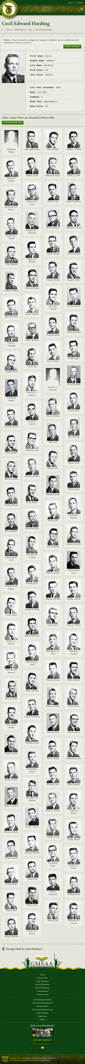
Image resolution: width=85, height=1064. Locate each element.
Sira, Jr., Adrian (32, 826)
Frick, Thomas (53, 361)
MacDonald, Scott (32, 635)
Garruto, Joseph (73, 384)
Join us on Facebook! (42, 1025)
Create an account (22, 42)
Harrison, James (11, 479)
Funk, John (32, 366)
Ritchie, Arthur (11, 779)
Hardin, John (52, 468)
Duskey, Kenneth (73, 332)
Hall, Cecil (53, 442)
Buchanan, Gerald (73, 227)
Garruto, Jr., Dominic (53, 388)
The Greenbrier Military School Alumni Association (38, 1058)
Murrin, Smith (11, 698)
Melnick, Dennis (53, 680)
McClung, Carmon (73, 652)
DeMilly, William (11, 290)
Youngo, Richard (11, 936)
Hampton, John (32, 450)
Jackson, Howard (74, 544)
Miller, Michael (32, 690)
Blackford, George (11, 179)
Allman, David (32, 175)
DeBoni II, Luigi (32, 288)
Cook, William (11, 264)
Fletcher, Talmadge (11, 344)
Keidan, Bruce (32, 583)
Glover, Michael (53, 416)
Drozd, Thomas (32, 314)
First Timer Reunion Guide (42, 1009)
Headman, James (53, 494)
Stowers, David (11, 858)
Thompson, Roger (53, 864)
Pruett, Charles (11, 753)
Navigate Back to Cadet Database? (22, 948)
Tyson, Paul (32, 879)
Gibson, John (73, 410)
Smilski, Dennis (53, 836)
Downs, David (74, 306)
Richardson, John (73, 758)
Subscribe (42, 1048)
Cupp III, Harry (73, 280)
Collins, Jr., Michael (32, 260)
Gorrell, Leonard (11, 426)
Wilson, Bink (32, 905)
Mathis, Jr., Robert (11, 642)
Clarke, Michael (73, 253)
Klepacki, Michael (52, 599)
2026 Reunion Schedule (42, 1000)
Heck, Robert (32, 502)
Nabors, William (53, 706)
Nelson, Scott (73, 706)
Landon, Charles (74, 599)
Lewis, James (53, 625)
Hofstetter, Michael (73, 516)
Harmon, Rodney (32, 476)
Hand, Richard (11, 452)
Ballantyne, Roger (52, 175)
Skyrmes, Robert (11, 832)
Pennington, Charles (11, 726)
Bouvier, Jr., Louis (32, 202)
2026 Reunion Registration (42, 1003)
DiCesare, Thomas (53, 307)
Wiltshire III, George (73, 922)
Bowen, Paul (53, 201)
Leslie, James (11, 614)
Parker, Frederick (32, 716)
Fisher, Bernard (32, 340)
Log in (71, 2)
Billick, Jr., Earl (73, 175)
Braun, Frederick (73, 201)
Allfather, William (73, 149)
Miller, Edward (73, 680)
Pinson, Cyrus (53, 732)
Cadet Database (20, 29)
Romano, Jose (53, 784)
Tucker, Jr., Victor (73, 867)
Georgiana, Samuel (11, 399)
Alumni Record (42, 991)
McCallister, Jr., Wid (53, 652)
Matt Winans (45, 1060)
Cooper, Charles (53, 280)
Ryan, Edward (74, 784)
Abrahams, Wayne (11, 150)
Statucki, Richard (32, 852)
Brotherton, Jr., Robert (11, 208)
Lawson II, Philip (32, 609)
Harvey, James (74, 489)
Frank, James (73, 358)
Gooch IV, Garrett (32, 422)
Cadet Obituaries (42, 981)
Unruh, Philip (11, 884)
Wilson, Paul (53, 920)
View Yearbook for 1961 (13, 122)
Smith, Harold (74, 839)
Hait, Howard (73, 436)
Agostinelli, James (32, 149)
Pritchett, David (32, 743)
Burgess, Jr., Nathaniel (32, 231)
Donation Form (42, 994)
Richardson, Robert (32, 770)
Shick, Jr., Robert (11, 805)
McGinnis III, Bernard (11, 671)
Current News (42, 978)
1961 (30, 29)
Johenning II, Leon (11, 558)
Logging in (43, 40)
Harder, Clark (74, 462)
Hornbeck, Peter (32, 528)
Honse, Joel (53, 520)
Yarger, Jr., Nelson (32, 932)
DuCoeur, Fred (11, 316)
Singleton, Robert (73, 812)
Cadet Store (42, 1016)
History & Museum (42, 988)
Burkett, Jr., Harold (11, 237)
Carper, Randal (53, 253)
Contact (42, 1019)
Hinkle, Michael (11, 505)
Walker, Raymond (53, 893)
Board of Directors (42, 984)
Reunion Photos (43, 1006)
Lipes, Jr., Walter (73, 625)
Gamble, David (11, 371)
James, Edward (53, 546)
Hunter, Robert (11, 531)
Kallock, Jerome (53, 572)
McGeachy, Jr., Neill (32, 663)
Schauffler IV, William (32, 799)
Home (9, 29)
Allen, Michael (53, 149)
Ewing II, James (53, 335)
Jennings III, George (32, 556)
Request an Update (72, 46)
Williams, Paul (74, 894)
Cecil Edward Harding (43, 29)
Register (80, 2)
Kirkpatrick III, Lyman (11, 587)
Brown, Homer (53, 227)
